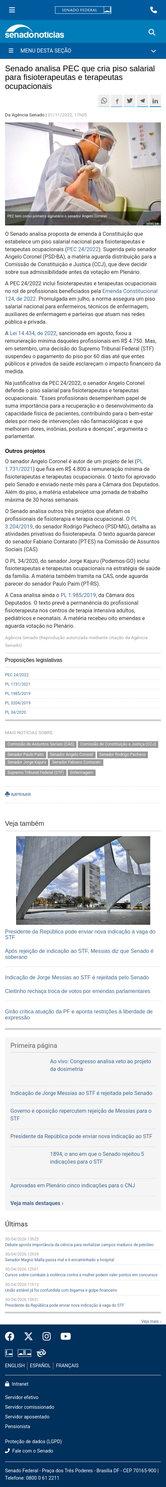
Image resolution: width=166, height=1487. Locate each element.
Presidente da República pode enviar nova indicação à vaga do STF (64, 1305)
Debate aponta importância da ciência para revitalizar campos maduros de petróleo (79, 1245)
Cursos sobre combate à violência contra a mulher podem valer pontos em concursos (81, 1275)
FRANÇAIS (67, 1366)
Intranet (17, 1384)
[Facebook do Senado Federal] (12, 1337)
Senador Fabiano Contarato (76, 762)
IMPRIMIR (18, 794)
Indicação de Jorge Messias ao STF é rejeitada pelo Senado (77, 977)
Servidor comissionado (29, 1407)
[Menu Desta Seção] (83, 51)
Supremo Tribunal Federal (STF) (35, 772)
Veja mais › (151, 1321)
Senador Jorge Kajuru (26, 762)
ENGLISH (15, 1366)
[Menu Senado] (12, 10)
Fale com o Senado (29, 1451)
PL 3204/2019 (18, 703)
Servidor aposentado (27, 1417)
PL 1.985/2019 (78, 595)
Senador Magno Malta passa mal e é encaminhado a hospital (59, 1260)
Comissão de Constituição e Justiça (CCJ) (118, 744)
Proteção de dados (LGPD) (33, 1442)
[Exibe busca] (152, 32)
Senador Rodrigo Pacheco (122, 754)
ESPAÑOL (40, 1366)
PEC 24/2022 (83, 249)
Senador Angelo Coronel (71, 754)
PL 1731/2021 (18, 684)
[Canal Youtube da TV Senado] (63, 1337)
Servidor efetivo (22, 1397)
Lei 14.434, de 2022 (33, 333)
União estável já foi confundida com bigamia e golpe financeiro (61, 1290)
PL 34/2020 (15, 712)
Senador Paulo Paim (25, 754)
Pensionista (17, 1426)
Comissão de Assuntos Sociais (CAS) (40, 744)
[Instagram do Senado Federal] (47, 1337)
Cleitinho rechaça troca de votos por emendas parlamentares (77, 991)
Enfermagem (81, 772)
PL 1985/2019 (18, 693)
